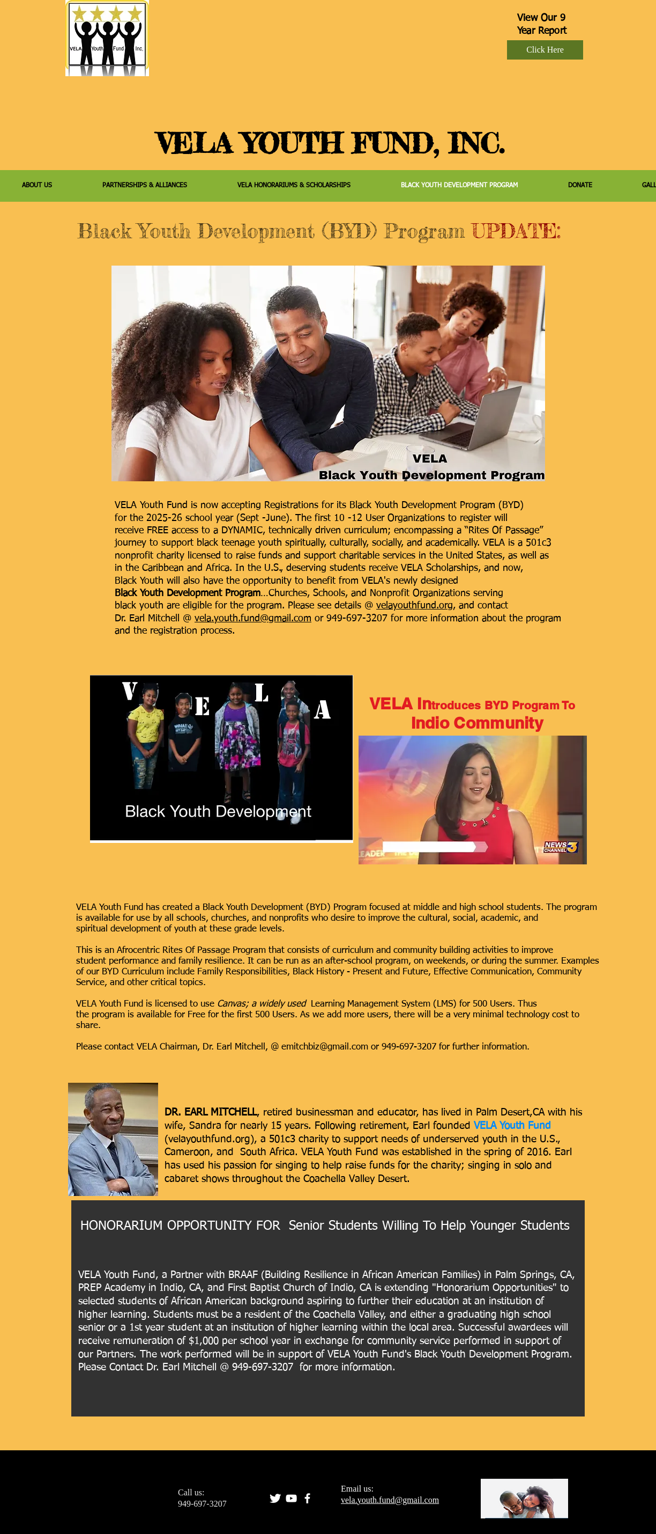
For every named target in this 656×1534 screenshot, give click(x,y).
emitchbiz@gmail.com (324, 1047)
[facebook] (307, 1498)
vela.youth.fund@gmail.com (253, 618)
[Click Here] (545, 50)
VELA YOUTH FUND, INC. (331, 143)
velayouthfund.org (414, 606)
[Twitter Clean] (275, 1498)
